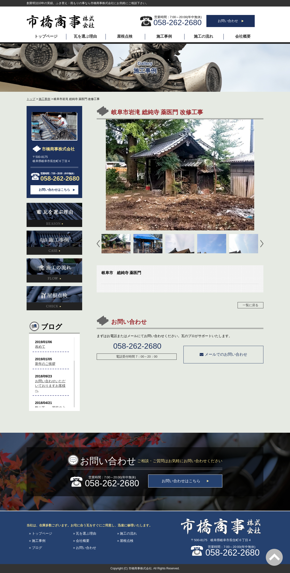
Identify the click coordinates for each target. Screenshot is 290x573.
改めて (40, 346)
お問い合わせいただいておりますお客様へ (50, 385)
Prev (98, 243)
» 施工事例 (37, 541)
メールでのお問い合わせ (223, 355)
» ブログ (35, 548)
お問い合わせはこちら (54, 189)
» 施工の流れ (127, 533)
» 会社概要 (81, 541)
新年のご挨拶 (45, 364)
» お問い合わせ (84, 548)
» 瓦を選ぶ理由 (84, 533)
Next (261, 243)
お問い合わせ (231, 21)
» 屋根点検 (125, 541)
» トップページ (40, 533)
